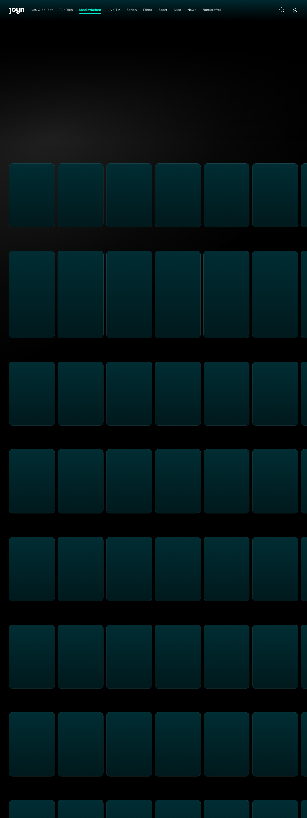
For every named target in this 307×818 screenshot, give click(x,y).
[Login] (294, 10)
